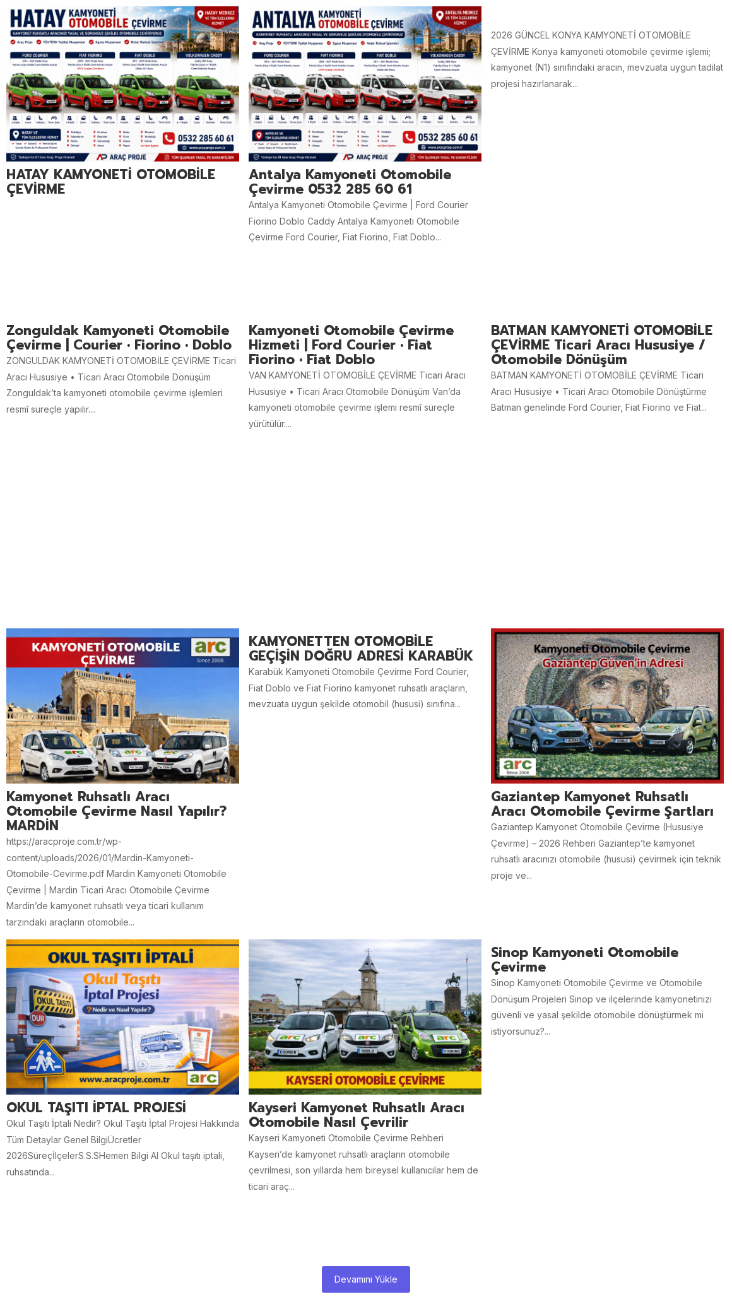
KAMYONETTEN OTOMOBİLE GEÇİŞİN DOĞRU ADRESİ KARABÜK (361, 649)
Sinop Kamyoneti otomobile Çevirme (584, 960)
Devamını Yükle (366, 1279)
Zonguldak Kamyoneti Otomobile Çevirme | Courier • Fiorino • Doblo (119, 338)
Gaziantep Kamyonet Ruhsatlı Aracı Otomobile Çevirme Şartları (602, 804)
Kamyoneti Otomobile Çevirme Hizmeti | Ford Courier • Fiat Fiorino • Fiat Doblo (351, 345)
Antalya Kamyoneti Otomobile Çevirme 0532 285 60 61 (350, 182)
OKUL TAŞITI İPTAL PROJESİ (96, 1108)
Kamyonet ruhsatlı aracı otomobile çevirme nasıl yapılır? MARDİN (116, 811)
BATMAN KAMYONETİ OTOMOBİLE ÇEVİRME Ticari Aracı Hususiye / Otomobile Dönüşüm (601, 345)
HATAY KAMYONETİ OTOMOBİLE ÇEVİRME (110, 182)
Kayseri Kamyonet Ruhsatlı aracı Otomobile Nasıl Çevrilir (356, 1115)
